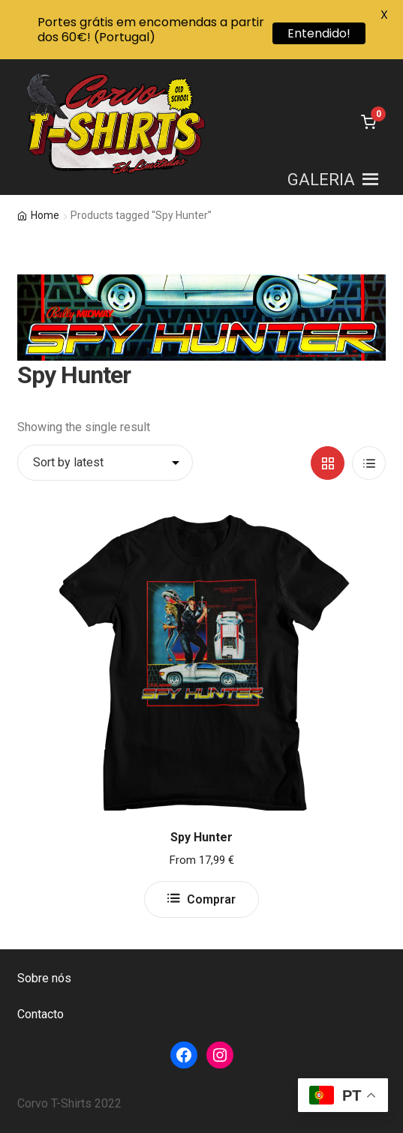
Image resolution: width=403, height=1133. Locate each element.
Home (45, 215)
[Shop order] (105, 463)
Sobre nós (44, 978)
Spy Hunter (201, 837)
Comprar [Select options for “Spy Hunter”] (211, 899)
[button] (321, 179)
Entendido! (318, 33)
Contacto (40, 1014)
